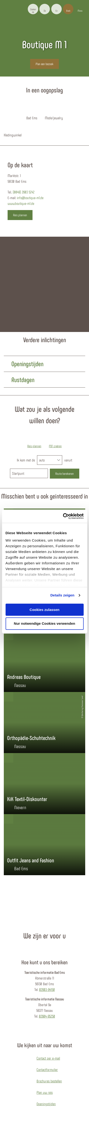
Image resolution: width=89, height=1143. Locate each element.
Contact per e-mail (48, 1058)
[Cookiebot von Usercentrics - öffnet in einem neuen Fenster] (63, 516)
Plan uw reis (45, 1092)
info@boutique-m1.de (30, 197)
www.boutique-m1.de (21, 203)
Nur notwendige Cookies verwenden (44, 624)
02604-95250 (47, 1016)
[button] (44, 9)
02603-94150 (47, 989)
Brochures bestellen (49, 1081)
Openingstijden (46, 1103)
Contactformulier (47, 1069)
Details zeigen (62, 595)
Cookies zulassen (45, 610)
